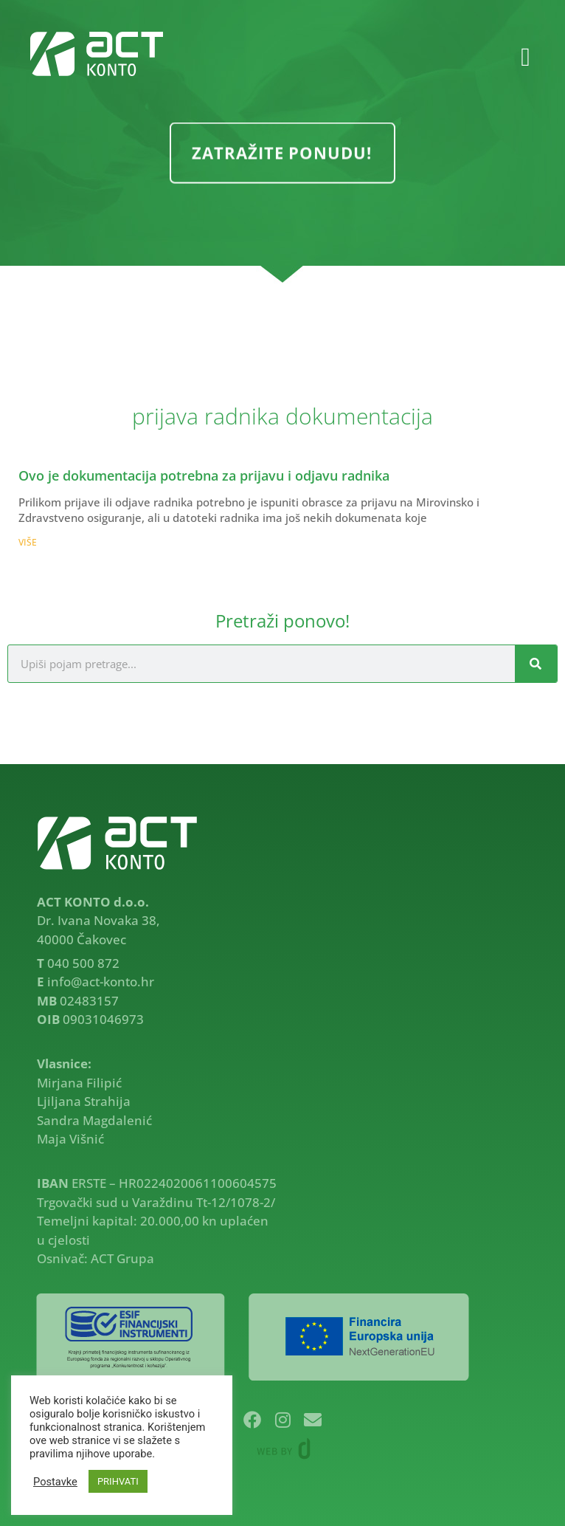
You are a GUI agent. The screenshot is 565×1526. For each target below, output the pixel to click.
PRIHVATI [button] (118, 1481)
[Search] (536, 663)
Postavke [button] (55, 1481)
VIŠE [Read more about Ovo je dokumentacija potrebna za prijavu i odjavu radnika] (27, 542)
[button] (525, 58)
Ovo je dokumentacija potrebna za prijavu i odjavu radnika (203, 475)
